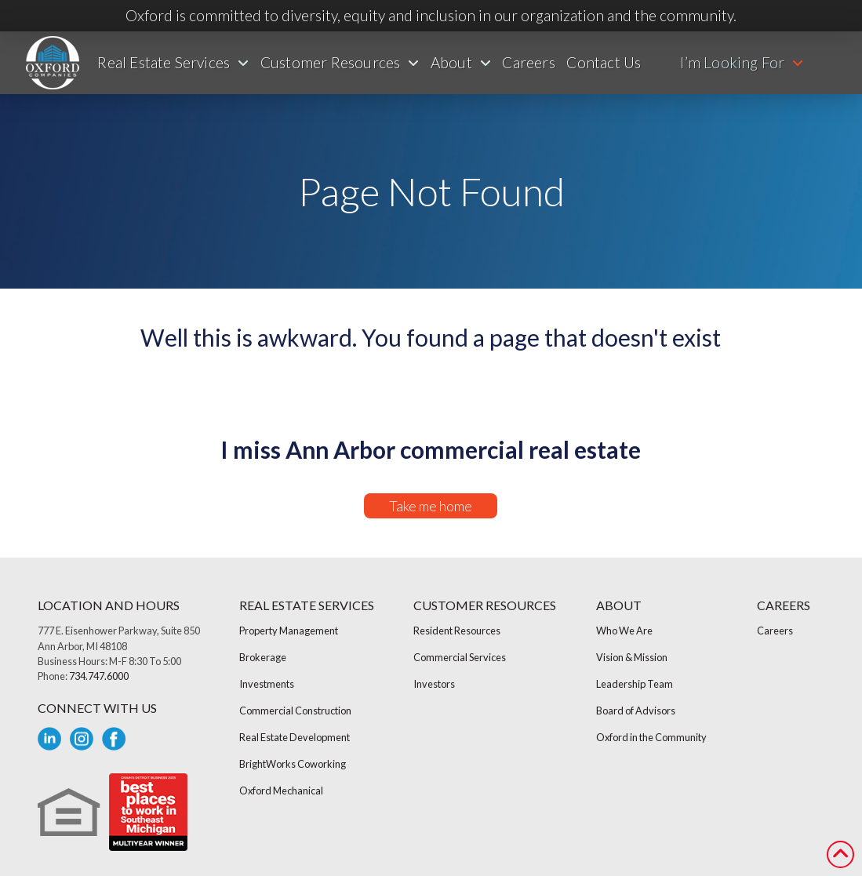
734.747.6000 (99, 676)
